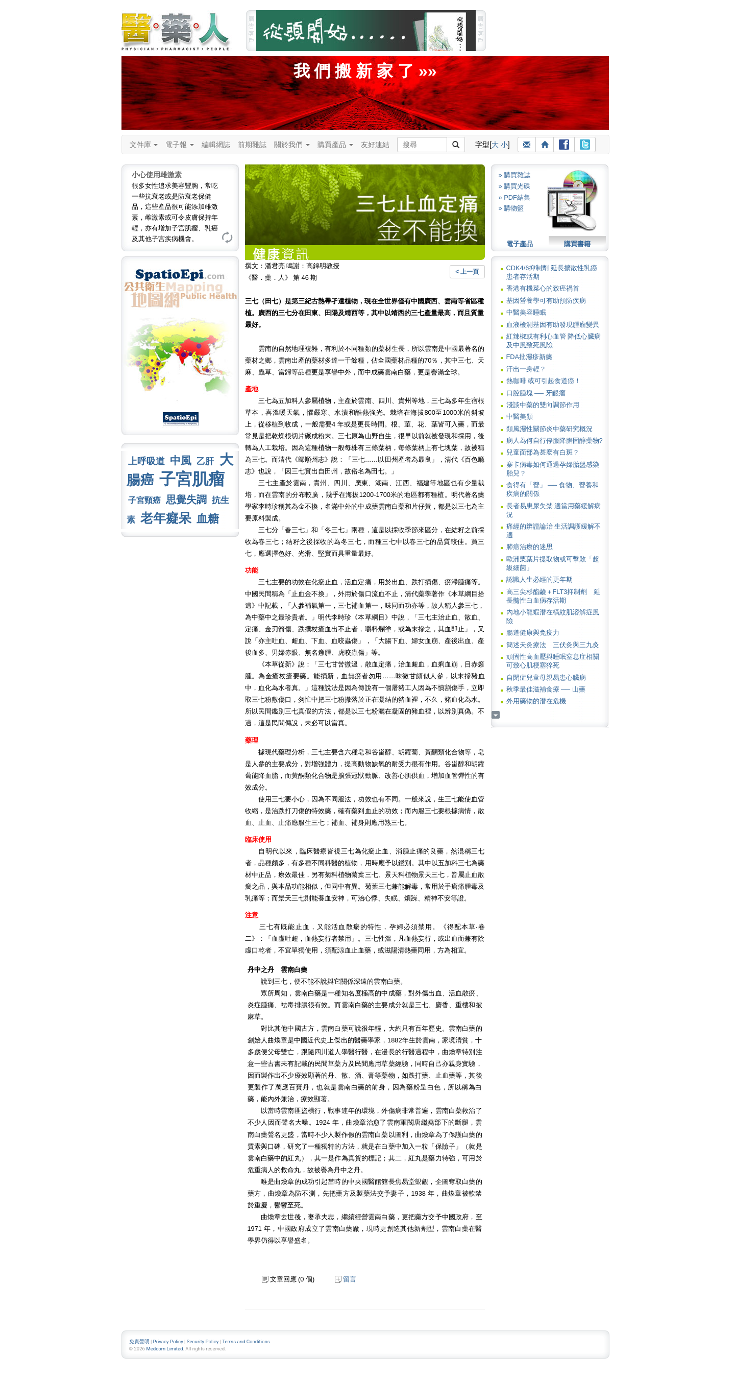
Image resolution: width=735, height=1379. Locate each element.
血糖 (208, 518)
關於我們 (292, 144)
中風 (180, 460)
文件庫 (144, 144)
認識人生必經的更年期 (539, 579)
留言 (345, 1279)
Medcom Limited (164, 1348)
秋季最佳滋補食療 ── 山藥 (545, 689)
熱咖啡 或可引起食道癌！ (543, 381)
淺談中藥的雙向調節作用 (542, 405)
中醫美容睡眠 (526, 312)
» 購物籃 (511, 208)
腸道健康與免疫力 (532, 632)
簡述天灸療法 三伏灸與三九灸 (552, 645)
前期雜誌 (252, 144)
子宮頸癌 (144, 500)
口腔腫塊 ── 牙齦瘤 (536, 393)
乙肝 (205, 461)
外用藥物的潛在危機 (536, 701)
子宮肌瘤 (192, 479)
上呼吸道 (146, 461)
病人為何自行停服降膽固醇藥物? (554, 440)
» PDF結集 (514, 197)
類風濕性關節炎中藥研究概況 (549, 429)
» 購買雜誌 (515, 175)
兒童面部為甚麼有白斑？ (542, 452)
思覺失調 (186, 499)
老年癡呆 (165, 518)
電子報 (179, 144)
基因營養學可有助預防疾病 (546, 300)
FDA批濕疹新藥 (529, 357)
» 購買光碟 (515, 186)
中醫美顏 (519, 416)
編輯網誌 (216, 144)
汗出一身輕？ (526, 369)
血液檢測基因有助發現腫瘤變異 (552, 324)
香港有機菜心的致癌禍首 (542, 288)
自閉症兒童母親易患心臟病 (546, 677)
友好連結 (375, 144)
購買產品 (335, 144)
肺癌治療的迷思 (529, 547)
